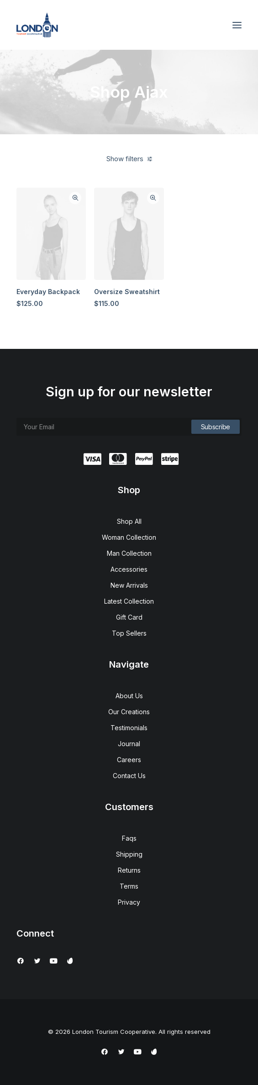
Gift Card (129, 617)
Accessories (129, 569)
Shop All (129, 521)
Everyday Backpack (48, 291)
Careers (129, 760)
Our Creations (129, 712)
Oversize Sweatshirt (127, 291)
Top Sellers (129, 633)
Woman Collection (129, 537)
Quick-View (75, 198)
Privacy (129, 902)
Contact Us (129, 776)
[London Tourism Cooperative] (37, 24)
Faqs (129, 838)
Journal (129, 744)
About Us (129, 696)
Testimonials (129, 728)
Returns (129, 870)
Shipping (129, 854)
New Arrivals (129, 585)
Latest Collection (129, 601)
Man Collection (129, 553)
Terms (129, 886)
